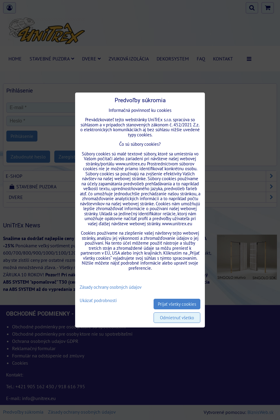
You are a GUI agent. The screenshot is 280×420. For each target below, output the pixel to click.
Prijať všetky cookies (177, 304)
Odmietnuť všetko (177, 318)
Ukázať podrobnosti (98, 300)
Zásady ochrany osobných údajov (111, 287)
